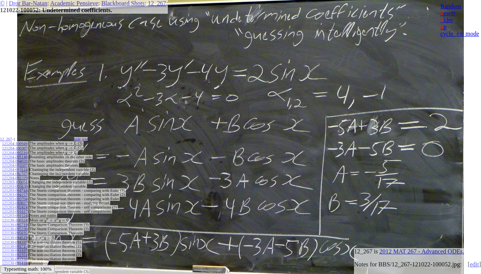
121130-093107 (14, 248)
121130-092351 (14, 252)
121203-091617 (14, 210)
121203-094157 (14, 193)
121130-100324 (14, 219)
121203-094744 (14, 189)
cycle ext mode (460, 33)
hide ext (83, 139)
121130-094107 (14, 239)
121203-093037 (14, 202)
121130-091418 (14, 260)
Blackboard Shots (123, 3)
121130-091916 (14, 256)
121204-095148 (14, 156)
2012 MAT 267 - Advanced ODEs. (422, 251)
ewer (448, 13)
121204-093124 (14, 168)
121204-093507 (14, 164)
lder (447, 20)
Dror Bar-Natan (28, 3)
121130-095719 (14, 223)
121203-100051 (14, 181)
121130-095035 (14, 231)
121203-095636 (14, 185)
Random (451, 6)
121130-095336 (14, 227)
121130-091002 (14, 265)
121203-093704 (14, 198)
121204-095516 (14, 152)
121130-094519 (14, 235)
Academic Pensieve (74, 3)
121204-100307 (14, 147)
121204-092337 (14, 172)
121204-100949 (14, 143)
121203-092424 (14, 206)
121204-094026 (14, 160)
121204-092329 (14, 177)
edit (474, 264)
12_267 (157, 3)
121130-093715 (14, 244)
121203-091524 (14, 214)
